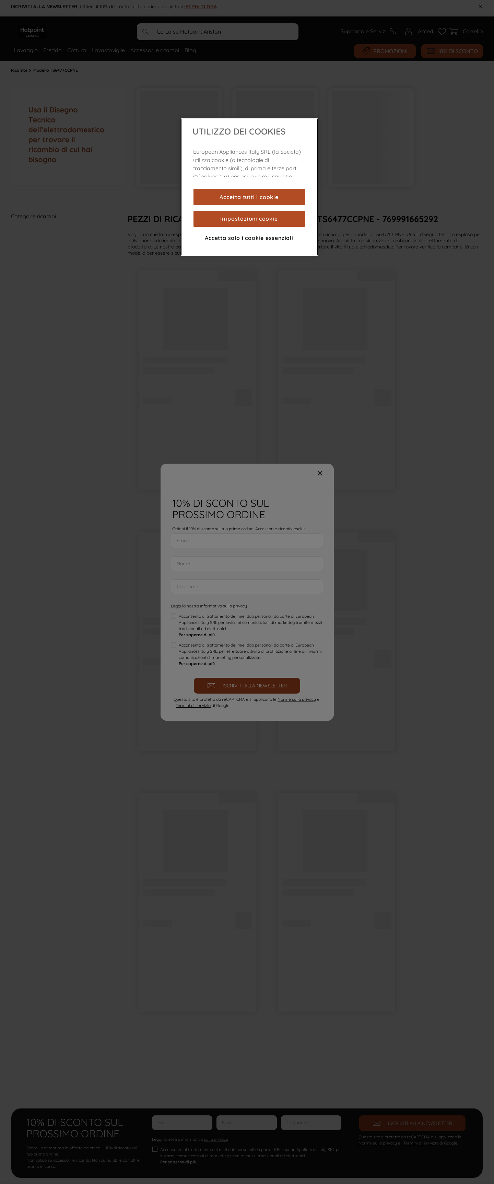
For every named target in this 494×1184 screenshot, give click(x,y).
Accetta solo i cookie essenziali (249, 237)
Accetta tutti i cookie (249, 197)
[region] (249, 187)
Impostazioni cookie (249, 218)
